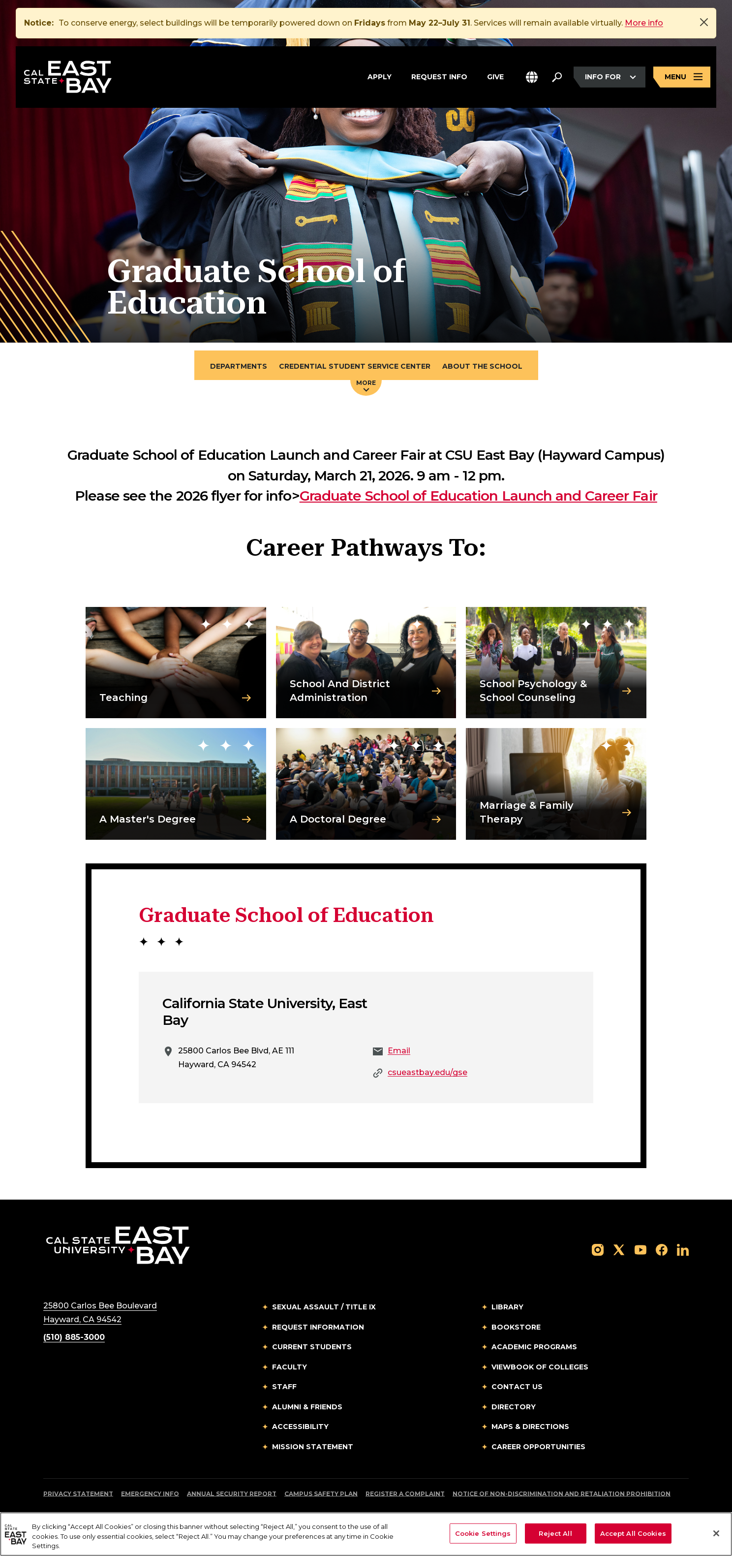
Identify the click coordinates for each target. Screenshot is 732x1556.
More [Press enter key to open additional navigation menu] (366, 385)
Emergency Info (150, 1493)
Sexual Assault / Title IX (324, 1306)
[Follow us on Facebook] (662, 1249)
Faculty (289, 1367)
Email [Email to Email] (399, 1050)
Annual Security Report (231, 1493)
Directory (513, 1406)
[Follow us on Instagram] (598, 1249)
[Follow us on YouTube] (640, 1249)
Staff (284, 1386)
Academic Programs (534, 1346)
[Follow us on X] (619, 1249)
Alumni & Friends (307, 1406)
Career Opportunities (538, 1446)
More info (644, 23)
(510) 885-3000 (74, 1337)
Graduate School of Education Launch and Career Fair (478, 496)
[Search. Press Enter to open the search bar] (557, 77)
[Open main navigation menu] (681, 77)
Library (507, 1306)
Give (495, 76)
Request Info (439, 76)
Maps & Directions (530, 1426)
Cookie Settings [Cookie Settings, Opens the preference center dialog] (483, 1533)
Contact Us (517, 1386)
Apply (379, 76)
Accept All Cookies (633, 1533)
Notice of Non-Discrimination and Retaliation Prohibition (562, 1493)
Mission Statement (312, 1446)
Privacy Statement (78, 1493)
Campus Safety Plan (321, 1493)
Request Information (318, 1327)
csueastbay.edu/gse (427, 1072)
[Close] (704, 22)
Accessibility (300, 1426)
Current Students (312, 1346)
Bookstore (516, 1327)
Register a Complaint (405, 1493)
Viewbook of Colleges (539, 1367)
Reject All (555, 1533)
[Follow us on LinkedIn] (683, 1249)
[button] (531, 77)
